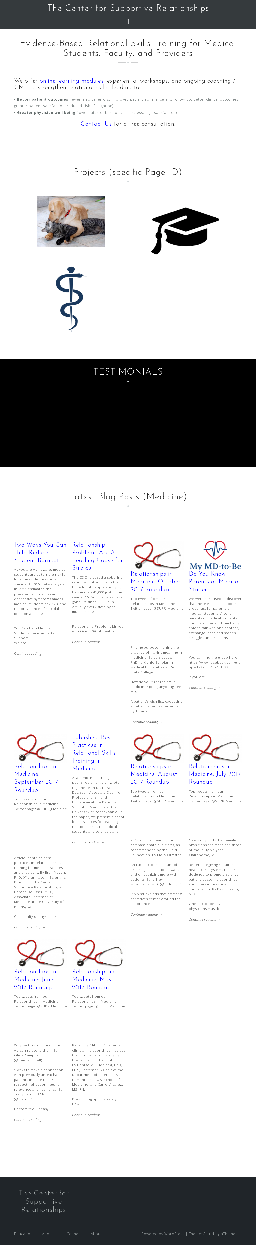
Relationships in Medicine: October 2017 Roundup (156, 582)
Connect (74, 1233)
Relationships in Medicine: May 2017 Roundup (93, 980)
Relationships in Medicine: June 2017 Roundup (35, 980)
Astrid (208, 1233)
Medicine (49, 1233)
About (96, 1233)
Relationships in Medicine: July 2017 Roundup (215, 774)
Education (23, 1233)
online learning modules (72, 81)
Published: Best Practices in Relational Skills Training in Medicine (94, 753)
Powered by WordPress (163, 1233)
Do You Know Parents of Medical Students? (214, 582)
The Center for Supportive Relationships (128, 8)
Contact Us (96, 124)
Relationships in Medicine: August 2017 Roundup (154, 774)
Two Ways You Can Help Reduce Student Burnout (40, 553)
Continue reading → (30, 653)
